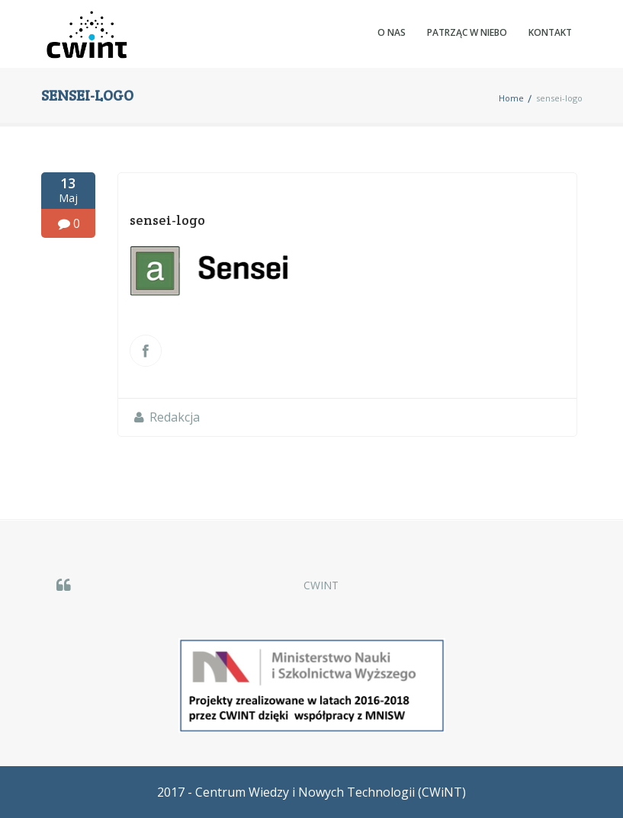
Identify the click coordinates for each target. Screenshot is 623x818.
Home (511, 98)
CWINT (321, 585)
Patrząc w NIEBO (467, 32)
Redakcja (174, 417)
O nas (391, 32)
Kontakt (550, 32)
